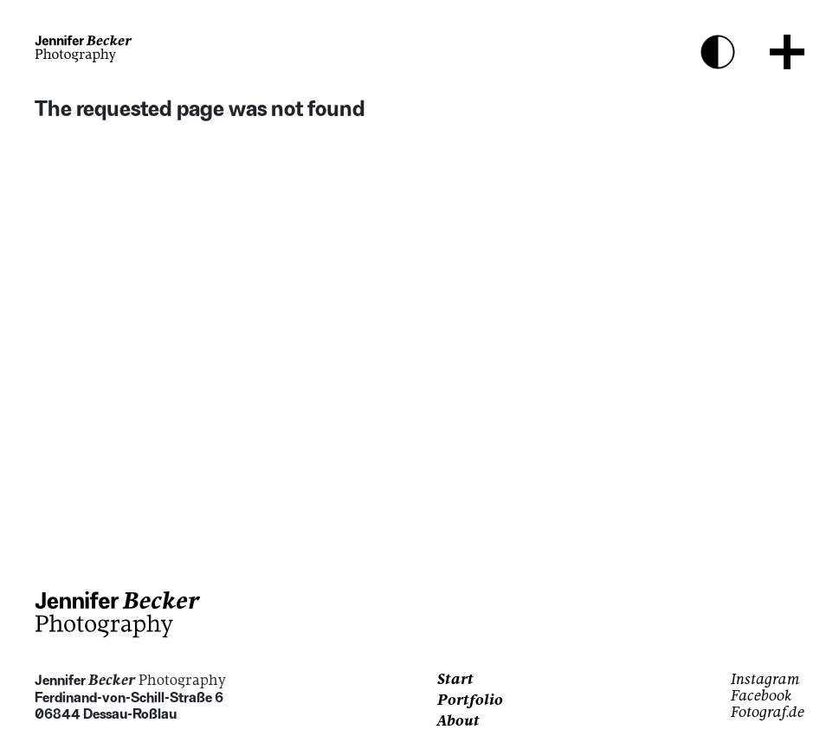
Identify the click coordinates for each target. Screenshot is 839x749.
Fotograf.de (767, 713)
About (458, 722)
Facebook (761, 697)
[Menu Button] (787, 52)
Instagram (765, 681)
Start (455, 681)
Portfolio (470, 701)
